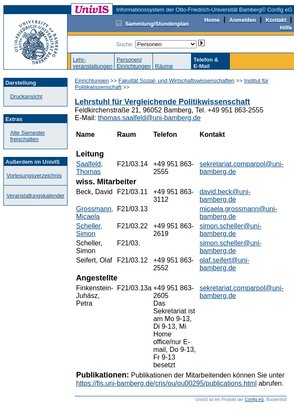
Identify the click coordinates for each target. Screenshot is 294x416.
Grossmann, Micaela (94, 212)
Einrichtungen (92, 80)
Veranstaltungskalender (35, 195)
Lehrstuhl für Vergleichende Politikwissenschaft (162, 101)
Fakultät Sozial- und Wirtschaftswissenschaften (176, 80)
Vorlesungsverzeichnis (34, 175)
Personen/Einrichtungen (134, 62)
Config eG (254, 399)
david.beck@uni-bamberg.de (225, 195)
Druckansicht (26, 96)
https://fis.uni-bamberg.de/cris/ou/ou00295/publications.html (166, 383)
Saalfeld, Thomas (89, 167)
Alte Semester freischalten (27, 136)
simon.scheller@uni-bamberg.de (231, 229)
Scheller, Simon (89, 229)
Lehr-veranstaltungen (92, 62)
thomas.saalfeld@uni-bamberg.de (149, 117)
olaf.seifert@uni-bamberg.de (225, 264)
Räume (164, 66)
